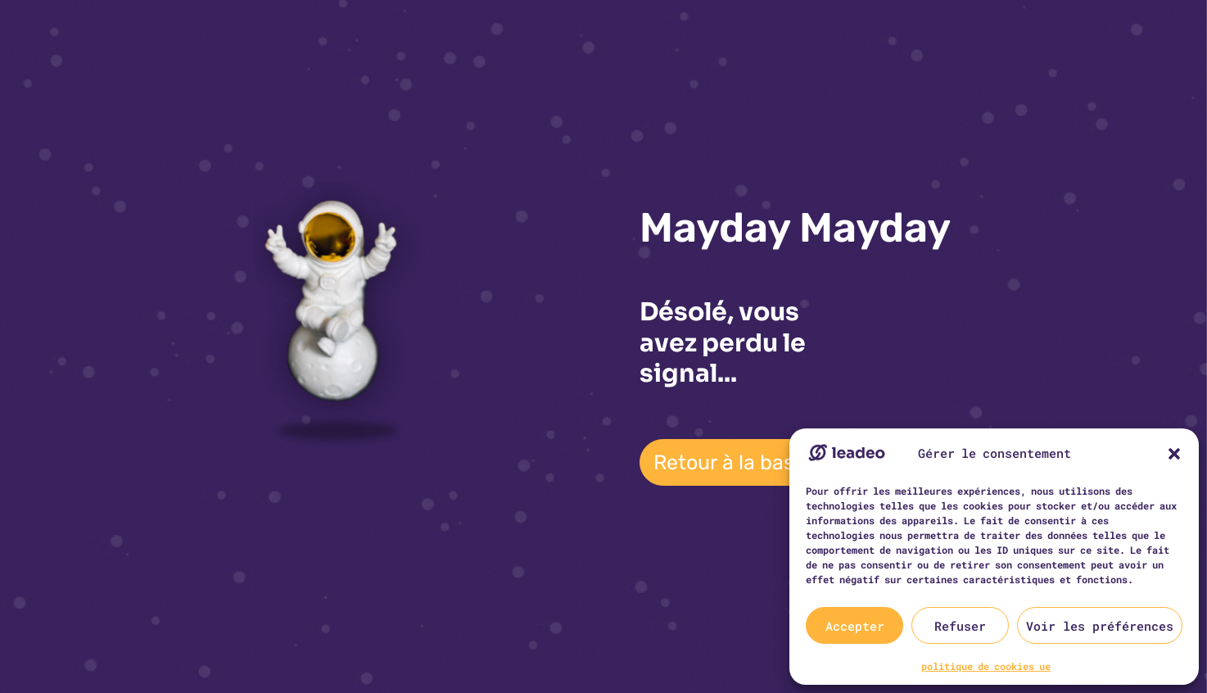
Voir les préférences (1099, 626)
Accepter (854, 626)
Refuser (960, 626)
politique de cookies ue (986, 666)
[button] (1174, 454)
